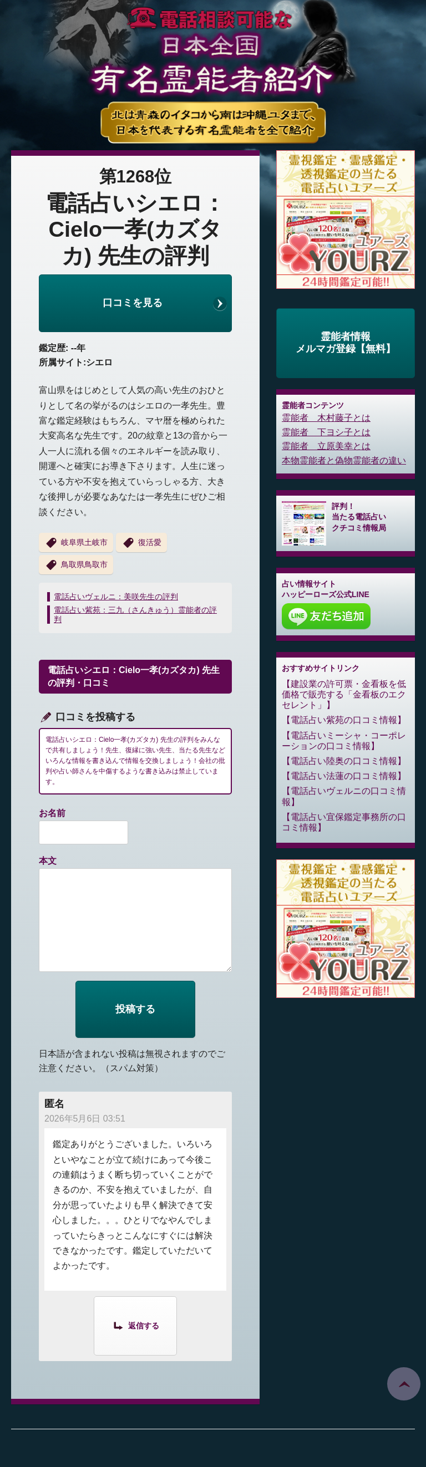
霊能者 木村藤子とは (326, 417)
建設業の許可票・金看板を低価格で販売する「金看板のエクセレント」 (344, 694)
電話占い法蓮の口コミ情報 (344, 776)
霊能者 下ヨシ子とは (326, 432)
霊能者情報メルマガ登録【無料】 (345, 342)
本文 (48, 860)
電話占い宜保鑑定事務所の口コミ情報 (344, 822)
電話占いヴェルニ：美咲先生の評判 (116, 596)
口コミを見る (133, 302)
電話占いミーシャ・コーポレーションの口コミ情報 (344, 741)
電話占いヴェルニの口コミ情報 (344, 796)
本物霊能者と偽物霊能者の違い (344, 460)
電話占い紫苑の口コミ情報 (344, 720)
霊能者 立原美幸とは (326, 446)
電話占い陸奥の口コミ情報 (344, 761)
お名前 (52, 813)
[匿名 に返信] (135, 1325)
